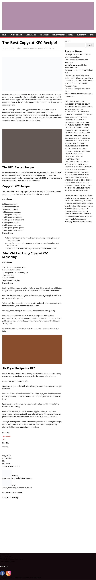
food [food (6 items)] (86, 128)
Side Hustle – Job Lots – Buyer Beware (79, 80)
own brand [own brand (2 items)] (85, 172)
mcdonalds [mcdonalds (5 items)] (84, 162)
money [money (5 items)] (85, 164)
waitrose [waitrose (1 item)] (68, 191)
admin (19, 48)
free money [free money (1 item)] (69, 136)
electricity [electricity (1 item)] (79, 125)
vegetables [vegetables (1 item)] (80, 188)
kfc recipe (6, 463)
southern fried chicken (11, 466)
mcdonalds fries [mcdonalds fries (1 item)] (71, 164)
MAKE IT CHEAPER (16, 35)
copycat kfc (6, 455)
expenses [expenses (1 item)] (79, 128)
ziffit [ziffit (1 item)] (86, 191)
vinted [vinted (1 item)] (88, 188)
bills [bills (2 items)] (66, 107)
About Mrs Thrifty (6, 556)
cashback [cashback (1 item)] (68, 115)
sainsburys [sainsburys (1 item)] (80, 177)
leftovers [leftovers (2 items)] (68, 154)
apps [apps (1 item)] (78, 101)
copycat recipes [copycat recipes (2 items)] (71, 120)
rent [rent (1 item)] (73, 177)
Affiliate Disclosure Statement (11, 559)
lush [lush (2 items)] (77, 159)
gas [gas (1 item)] (75, 138)
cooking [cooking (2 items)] (73, 117)
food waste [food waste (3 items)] (69, 130)
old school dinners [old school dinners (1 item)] (72, 172)
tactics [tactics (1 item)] (77, 185)
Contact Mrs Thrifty (7, 562)
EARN (92, 35)
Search (67, 41)
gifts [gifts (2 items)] (79, 138)
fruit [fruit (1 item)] (87, 136)
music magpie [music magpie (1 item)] (70, 170)
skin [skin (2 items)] (87, 183)
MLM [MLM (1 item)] (80, 164)
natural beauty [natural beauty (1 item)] (81, 170)
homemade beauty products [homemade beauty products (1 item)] (75, 143)
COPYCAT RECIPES (58, 35)
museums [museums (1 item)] (88, 167)
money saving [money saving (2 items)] (70, 167)
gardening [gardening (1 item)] (69, 138)
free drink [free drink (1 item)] (68, 133)
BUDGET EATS (81, 35)
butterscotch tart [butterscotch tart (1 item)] (72, 109)
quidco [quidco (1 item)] (81, 175)
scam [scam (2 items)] (83, 180)
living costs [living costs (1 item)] (77, 154)
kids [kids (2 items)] (83, 151)
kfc (3, 461)
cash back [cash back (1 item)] (85, 112)
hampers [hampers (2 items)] (86, 141)
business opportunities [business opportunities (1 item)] (83, 107)
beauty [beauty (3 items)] (87, 104)
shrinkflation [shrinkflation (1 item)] (70, 183)
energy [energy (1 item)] (87, 125)
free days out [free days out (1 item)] (84, 130)
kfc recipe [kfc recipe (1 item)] (77, 151)
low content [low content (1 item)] (70, 156)
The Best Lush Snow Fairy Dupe (77, 75)
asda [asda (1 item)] (82, 101)
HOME (4, 35)
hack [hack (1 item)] (80, 141)
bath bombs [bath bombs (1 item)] (79, 104)
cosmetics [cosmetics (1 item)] (81, 120)
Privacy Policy (5, 554)
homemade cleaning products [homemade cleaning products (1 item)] (76, 146)
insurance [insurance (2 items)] (68, 151)
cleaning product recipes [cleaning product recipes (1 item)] (82, 115)
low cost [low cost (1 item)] (79, 156)
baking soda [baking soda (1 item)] (69, 104)
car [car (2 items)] (81, 109)
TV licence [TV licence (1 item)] (68, 188)
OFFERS (70, 35)
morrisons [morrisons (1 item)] (80, 167)
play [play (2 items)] (66, 175)
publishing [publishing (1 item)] (73, 175)
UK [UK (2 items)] (74, 188)
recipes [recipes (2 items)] (67, 177)
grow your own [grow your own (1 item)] (71, 141)
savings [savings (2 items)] (77, 180)
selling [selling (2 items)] (89, 180)
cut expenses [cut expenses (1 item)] (69, 122)
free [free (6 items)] (76, 130)
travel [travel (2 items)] (88, 185)
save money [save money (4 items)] (69, 180)
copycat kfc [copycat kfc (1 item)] (82, 117)
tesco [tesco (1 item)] (83, 185)
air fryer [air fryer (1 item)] (72, 101)
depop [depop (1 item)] (82, 122)
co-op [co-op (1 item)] (67, 117)
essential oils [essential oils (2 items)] (70, 128)
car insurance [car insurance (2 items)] (70, 112)
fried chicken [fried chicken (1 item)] (79, 136)
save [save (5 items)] (86, 177)
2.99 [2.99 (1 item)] (66, 101)
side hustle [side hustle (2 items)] (80, 183)
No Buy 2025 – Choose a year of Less (79, 78)
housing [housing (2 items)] (68, 149)
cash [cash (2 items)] (78, 112)
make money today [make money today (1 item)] (72, 162)
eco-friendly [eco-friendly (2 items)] (69, 125)
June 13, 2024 (9, 48)
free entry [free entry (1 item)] (77, 133)
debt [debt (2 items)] (77, 122)
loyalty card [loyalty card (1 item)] (70, 159)
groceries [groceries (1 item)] (86, 138)
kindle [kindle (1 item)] (88, 151)
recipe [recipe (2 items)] (87, 175)
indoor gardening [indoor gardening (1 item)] (79, 149)
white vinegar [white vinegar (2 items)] (78, 191)
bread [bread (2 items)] (71, 107)
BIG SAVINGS (44, 35)
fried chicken (7, 458)
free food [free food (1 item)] (86, 133)
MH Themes (36, 577)
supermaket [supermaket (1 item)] (69, 185)
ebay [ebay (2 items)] (87, 122)
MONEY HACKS (31, 35)
